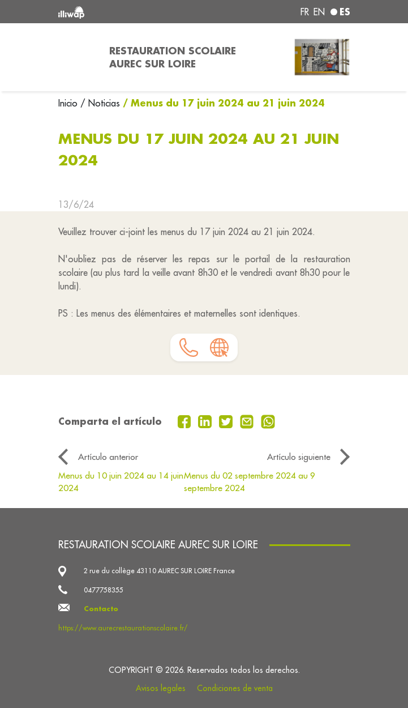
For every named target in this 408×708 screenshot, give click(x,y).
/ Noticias (100, 103)
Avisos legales (161, 688)
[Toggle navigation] (76, 57)
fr (304, 12)
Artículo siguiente (298, 456)
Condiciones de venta (235, 688)
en (319, 12)
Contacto (101, 608)
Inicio (69, 103)
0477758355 (103, 590)
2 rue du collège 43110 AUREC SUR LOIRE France (159, 570)
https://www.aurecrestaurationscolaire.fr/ (123, 628)
